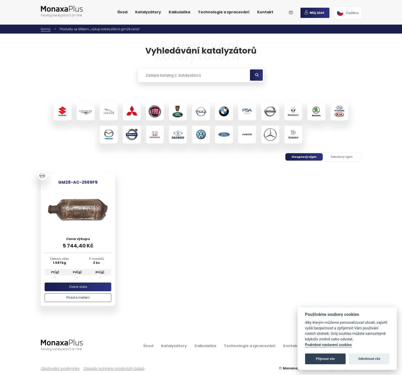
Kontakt (265, 12)
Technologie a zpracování (223, 12)
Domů (46, 29)
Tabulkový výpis (342, 157)
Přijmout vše (325, 359)
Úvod (122, 12)
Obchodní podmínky (60, 368)
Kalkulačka (179, 12)
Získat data (78, 287)
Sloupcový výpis (304, 157)
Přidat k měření (77, 297)
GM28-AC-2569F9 (78, 182)
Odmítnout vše (369, 359)
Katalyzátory (148, 12)
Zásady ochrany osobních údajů (114, 368)
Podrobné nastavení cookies (328, 345)
